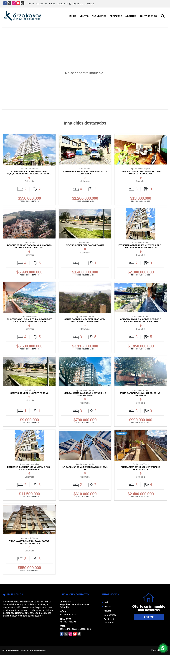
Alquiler (107, 610)
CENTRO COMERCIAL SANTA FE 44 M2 (85, 245)
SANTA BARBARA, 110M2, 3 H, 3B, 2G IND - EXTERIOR (140, 394)
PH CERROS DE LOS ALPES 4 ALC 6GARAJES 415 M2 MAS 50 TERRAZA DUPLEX (29, 320)
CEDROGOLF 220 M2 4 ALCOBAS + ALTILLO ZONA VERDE (85, 172)
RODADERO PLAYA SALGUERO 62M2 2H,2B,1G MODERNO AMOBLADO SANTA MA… (29, 172)
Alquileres (99, 16)
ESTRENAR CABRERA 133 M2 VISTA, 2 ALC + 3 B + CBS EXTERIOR (29, 468)
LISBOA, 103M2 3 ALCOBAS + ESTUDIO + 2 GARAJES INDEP (85, 394)
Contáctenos (148, 16)
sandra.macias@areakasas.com (75, 629)
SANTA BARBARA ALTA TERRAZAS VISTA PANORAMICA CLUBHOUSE (85, 320)
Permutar (116, 16)
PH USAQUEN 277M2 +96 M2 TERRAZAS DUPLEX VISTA (140, 468)
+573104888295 (39, 4)
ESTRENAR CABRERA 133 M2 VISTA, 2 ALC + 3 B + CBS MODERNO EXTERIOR (141, 246)
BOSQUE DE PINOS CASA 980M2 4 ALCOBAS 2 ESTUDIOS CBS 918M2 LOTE (29, 246)
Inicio (73, 16)
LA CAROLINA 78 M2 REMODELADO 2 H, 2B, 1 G (85, 468)
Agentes (130, 16)
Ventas (84, 16)
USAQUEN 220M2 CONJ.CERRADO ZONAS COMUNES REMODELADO (141, 172)
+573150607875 (60, 4)
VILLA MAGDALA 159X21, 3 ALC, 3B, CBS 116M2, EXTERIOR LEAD (29, 542)
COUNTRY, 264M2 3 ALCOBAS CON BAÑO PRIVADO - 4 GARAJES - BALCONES (140, 320)
